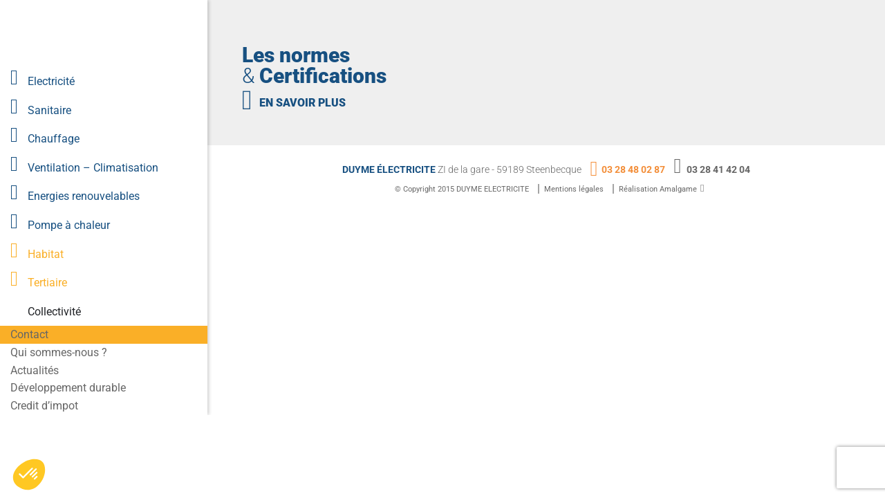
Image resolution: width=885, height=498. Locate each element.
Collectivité (54, 311)
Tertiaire (47, 282)
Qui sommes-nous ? (58, 352)
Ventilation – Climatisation (93, 167)
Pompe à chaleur (69, 225)
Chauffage (54, 138)
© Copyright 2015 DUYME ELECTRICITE (462, 189)
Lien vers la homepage (107, 33)
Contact (29, 334)
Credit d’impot (44, 405)
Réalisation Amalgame (658, 189)
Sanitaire (49, 110)
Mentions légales (574, 189)
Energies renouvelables (84, 196)
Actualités (34, 370)
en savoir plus (302, 102)
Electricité (51, 81)
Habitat (46, 254)
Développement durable (68, 387)
